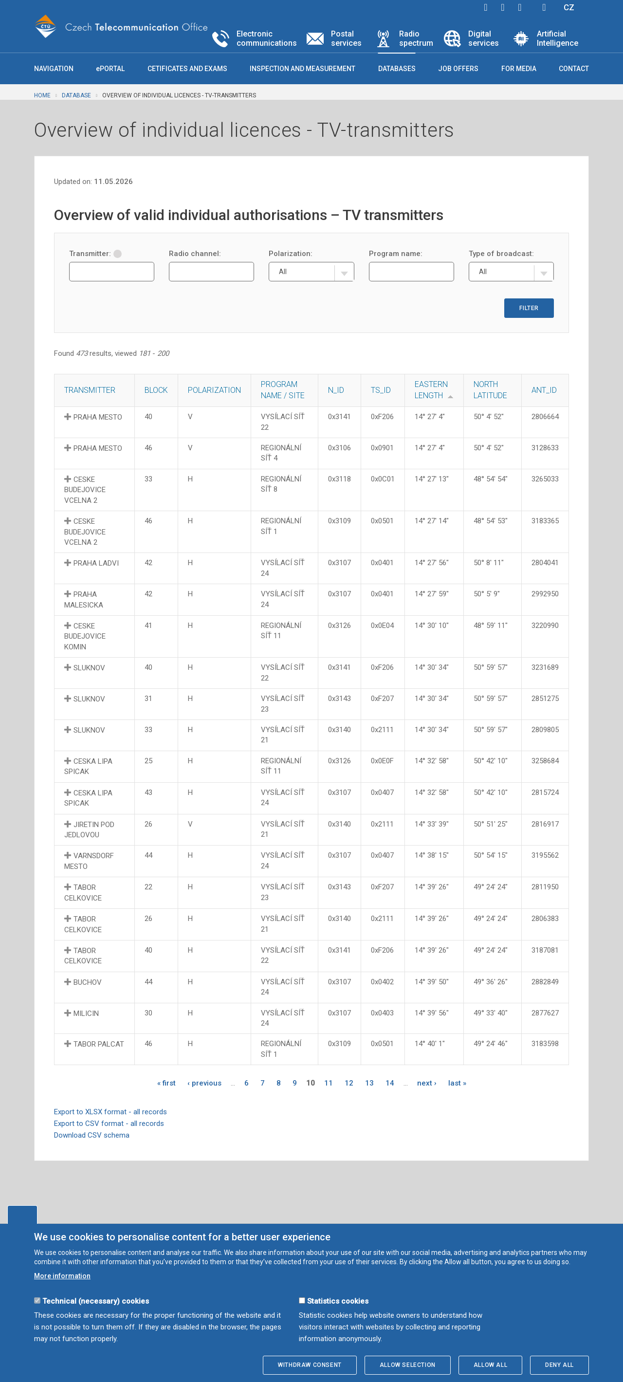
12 (349, 1083)
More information (62, 1276)
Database (76, 95)
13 (369, 1083)
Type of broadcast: (501, 253)
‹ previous (204, 1083)
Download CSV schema (91, 1135)
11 (328, 1083)
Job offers (458, 69)
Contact (574, 69)
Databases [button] (397, 69)
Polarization (214, 390)
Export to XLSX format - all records (110, 1111)
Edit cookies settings (22, 1214)
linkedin (520, 7)
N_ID (336, 390)
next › (427, 1083)
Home (42, 95)
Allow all (490, 1365)
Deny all (559, 1365)
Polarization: (290, 253)
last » (457, 1083)
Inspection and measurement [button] (302, 69)
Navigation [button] (53, 69)
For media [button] (518, 69)
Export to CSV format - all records (109, 1123)
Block (156, 390)
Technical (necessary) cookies (95, 1301)
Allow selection (408, 1365)
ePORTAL (110, 69)
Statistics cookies (337, 1301)
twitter (503, 7)
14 (389, 1083)
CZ (569, 7)
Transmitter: (95, 253)
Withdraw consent (310, 1365)
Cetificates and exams (187, 69)
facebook (486, 7)
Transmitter (89, 390)
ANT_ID (544, 390)
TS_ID (381, 390)
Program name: (395, 253)
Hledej (544, 7)
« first (166, 1083)
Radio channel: (195, 253)
